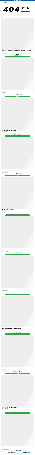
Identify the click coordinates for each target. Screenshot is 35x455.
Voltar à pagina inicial (25, 12)
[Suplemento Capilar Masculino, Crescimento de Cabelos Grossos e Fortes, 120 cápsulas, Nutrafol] (17, 350)
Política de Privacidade (12, 452)
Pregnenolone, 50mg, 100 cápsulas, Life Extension (9, 130)
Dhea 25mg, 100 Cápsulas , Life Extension (8, 209)
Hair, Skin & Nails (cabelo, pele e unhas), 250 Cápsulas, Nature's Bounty (12, 327)
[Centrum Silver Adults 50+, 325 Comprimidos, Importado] (17, 389)
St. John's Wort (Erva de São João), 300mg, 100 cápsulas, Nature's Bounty (12, 445)
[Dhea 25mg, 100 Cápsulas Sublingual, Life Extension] (17, 232)
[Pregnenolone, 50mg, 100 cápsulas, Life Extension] (17, 114)
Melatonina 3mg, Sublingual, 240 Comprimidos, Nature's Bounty (11, 91)
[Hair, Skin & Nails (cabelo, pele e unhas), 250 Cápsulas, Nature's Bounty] (17, 311)
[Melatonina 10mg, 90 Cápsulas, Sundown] (17, 271)
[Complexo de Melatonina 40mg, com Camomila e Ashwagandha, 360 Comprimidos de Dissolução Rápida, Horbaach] (17, 35)
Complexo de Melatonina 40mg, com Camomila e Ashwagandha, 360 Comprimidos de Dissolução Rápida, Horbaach (17, 52)
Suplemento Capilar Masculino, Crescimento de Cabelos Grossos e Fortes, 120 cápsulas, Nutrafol (15, 366)
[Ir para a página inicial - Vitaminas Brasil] (5, 2)
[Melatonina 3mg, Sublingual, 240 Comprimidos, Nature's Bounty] (17, 75)
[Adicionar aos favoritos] (33, 19)
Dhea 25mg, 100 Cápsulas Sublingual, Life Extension (9, 248)
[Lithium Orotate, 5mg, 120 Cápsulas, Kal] (17, 153)
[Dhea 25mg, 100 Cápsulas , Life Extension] (17, 193)
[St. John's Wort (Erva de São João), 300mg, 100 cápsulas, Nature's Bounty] (17, 428)
